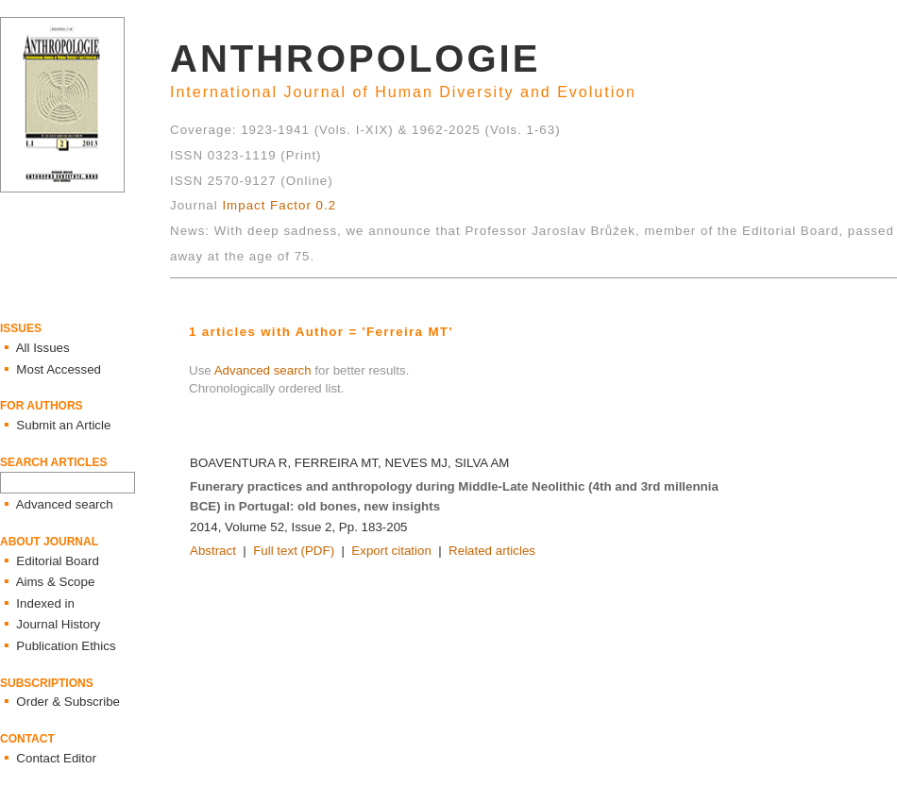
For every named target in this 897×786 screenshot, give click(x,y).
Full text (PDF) (293, 551)
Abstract (213, 551)
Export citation (391, 551)
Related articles (491, 551)
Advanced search (263, 370)
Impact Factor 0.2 (279, 205)
